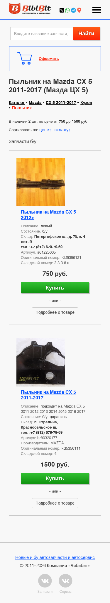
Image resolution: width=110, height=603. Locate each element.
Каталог (17, 102)
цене (44, 129)
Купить (55, 288)
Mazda (35, 102)
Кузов (86, 102)
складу (62, 129)
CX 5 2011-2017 (61, 102)
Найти (86, 33)
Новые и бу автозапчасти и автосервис (55, 557)
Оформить (49, 58)
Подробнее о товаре (55, 312)
